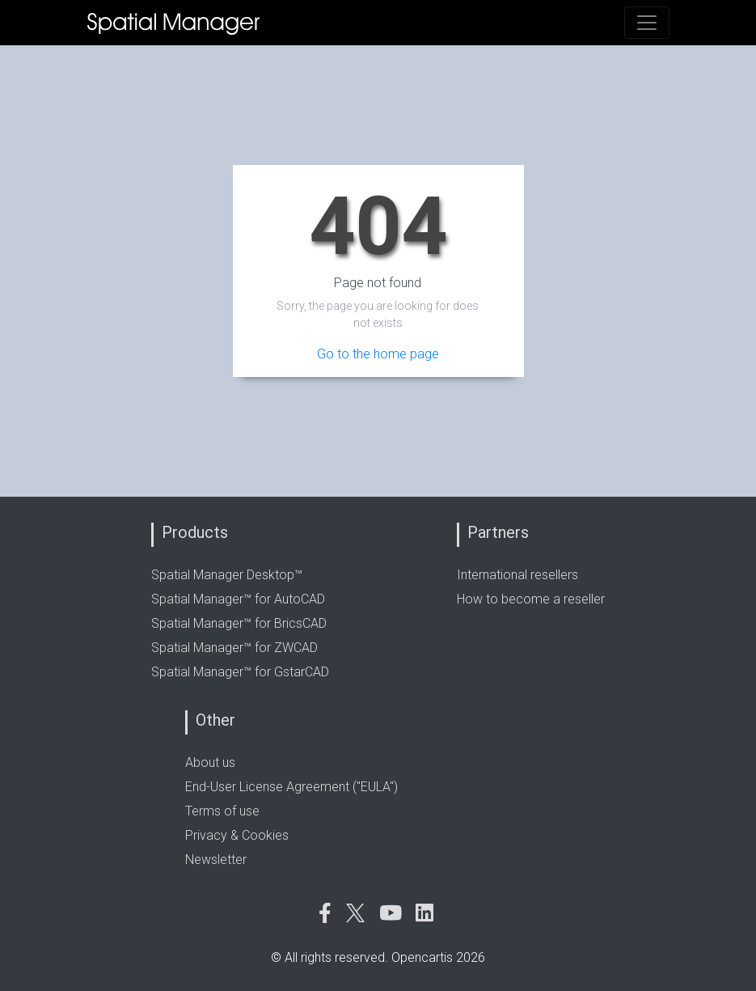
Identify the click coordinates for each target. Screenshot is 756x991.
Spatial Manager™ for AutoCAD (238, 599)
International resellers (517, 574)
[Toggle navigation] (646, 22)
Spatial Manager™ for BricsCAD (239, 623)
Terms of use (222, 811)
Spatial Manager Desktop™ (226, 574)
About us (210, 762)
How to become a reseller (531, 599)
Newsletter (216, 859)
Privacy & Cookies (237, 835)
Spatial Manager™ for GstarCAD (240, 672)
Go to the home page (378, 354)
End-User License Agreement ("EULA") (291, 786)
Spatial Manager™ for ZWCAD (234, 647)
